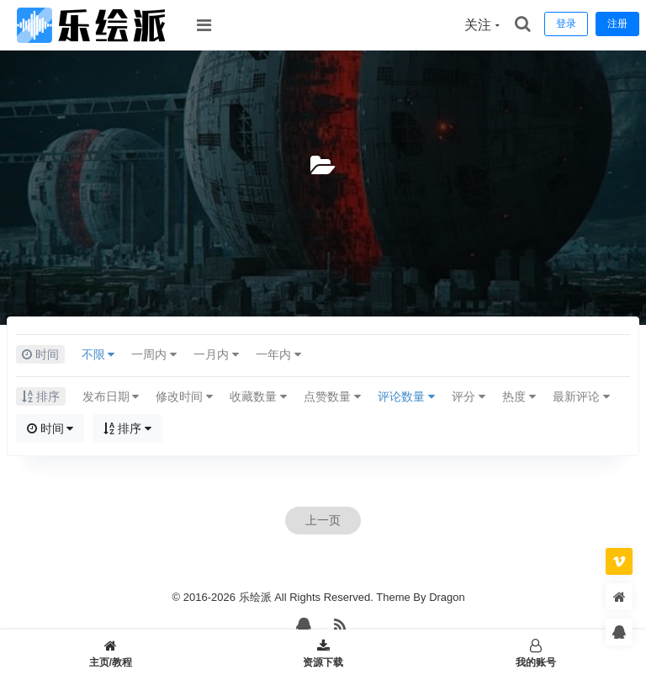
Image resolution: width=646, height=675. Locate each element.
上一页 (323, 520)
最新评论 (581, 396)
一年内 (278, 354)
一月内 (216, 354)
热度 (519, 396)
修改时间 (184, 396)
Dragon (447, 597)
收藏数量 (258, 396)
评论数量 (406, 396)
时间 (50, 428)
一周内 (154, 354)
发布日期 (111, 396)
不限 (98, 354)
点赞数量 (332, 396)
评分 (468, 396)
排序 (127, 428)
